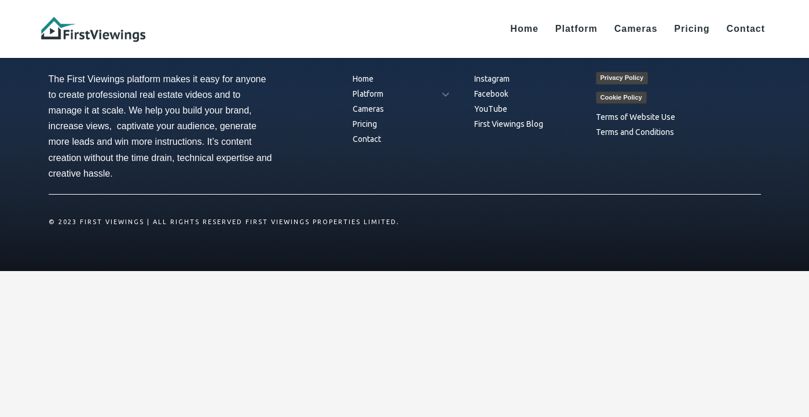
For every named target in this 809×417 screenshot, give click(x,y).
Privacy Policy (622, 77)
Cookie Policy (621, 97)
